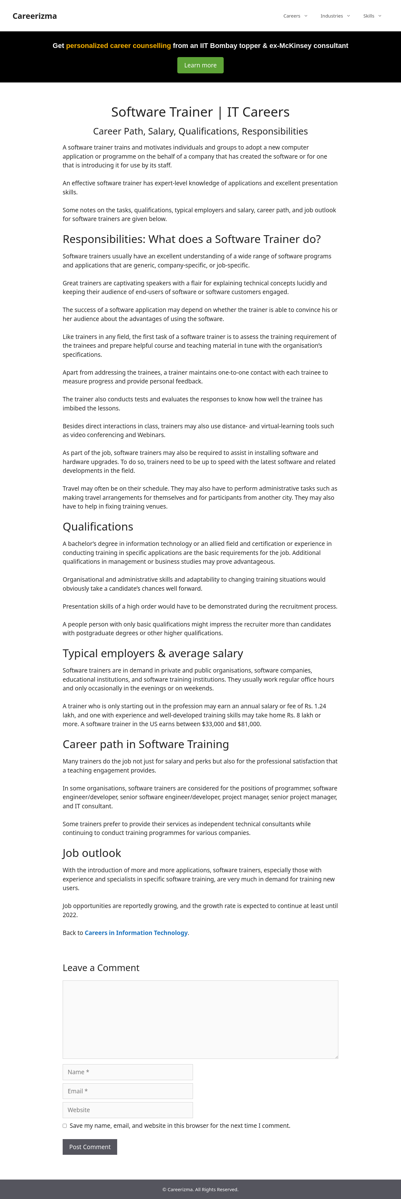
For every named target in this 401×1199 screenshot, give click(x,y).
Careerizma (35, 15)
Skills (375, 15)
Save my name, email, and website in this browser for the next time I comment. (180, 1126)
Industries (339, 15)
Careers (299, 15)
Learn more (200, 65)
